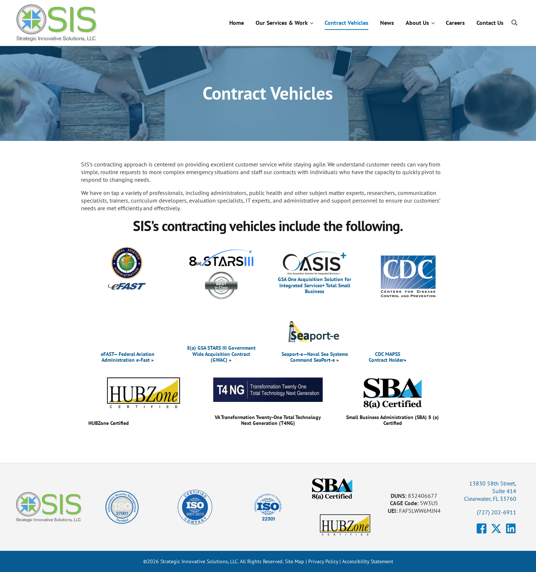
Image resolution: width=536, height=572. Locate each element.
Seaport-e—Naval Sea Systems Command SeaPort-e (315, 356)
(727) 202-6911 (496, 512)
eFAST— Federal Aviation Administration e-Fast (127, 356)
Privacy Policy (323, 561)
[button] (481, 528)
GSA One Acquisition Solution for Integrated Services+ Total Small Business (314, 285)
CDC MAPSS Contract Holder (386, 356)
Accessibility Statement (367, 561)
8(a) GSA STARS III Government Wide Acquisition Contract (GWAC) (221, 353)
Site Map (294, 561)
